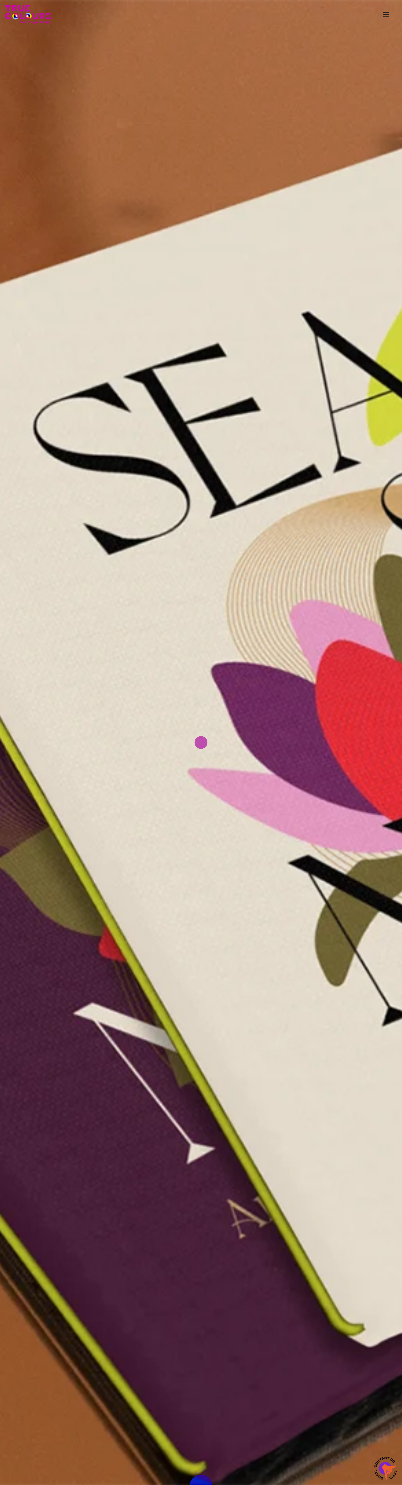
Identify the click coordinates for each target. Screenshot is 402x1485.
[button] (386, 14)
